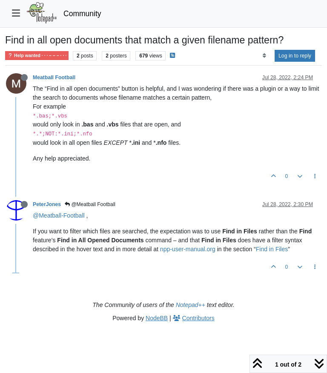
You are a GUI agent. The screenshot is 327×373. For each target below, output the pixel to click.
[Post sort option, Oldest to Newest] (264, 56)
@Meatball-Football (59, 215)
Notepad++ (190, 304)
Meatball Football (54, 77)
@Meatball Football (90, 204)
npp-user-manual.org (187, 249)
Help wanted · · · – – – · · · (36, 55)
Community (82, 13)
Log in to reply (294, 56)
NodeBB (157, 318)
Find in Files (272, 249)
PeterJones (47, 204)
